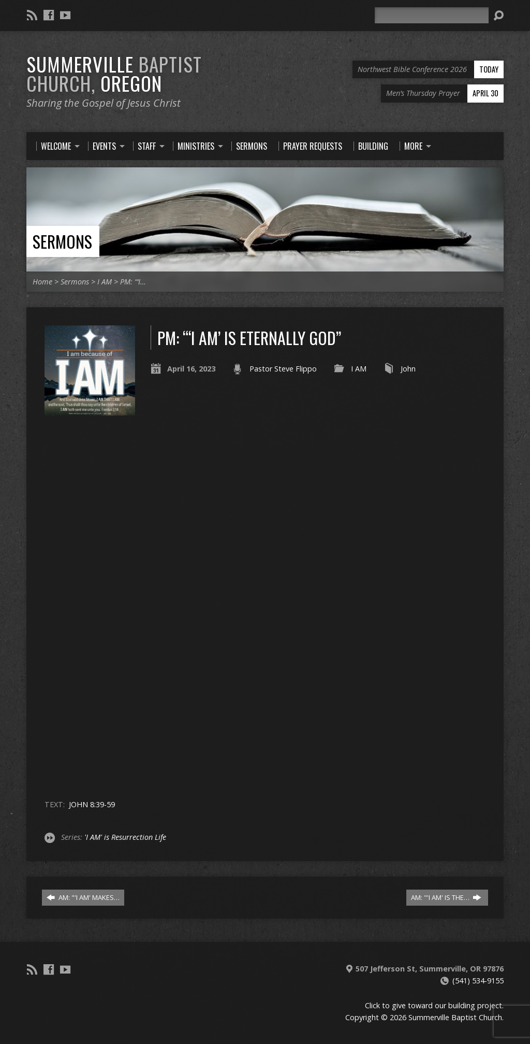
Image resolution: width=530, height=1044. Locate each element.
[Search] (432, 15)
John (408, 369)
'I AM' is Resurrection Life (125, 837)
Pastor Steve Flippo (283, 369)
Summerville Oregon (114, 73)
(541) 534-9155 (478, 980)
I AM (104, 282)
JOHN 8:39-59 (92, 804)
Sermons (62, 241)
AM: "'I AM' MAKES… (83, 897)
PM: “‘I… (133, 282)
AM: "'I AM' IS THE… (446, 897)
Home (42, 282)
